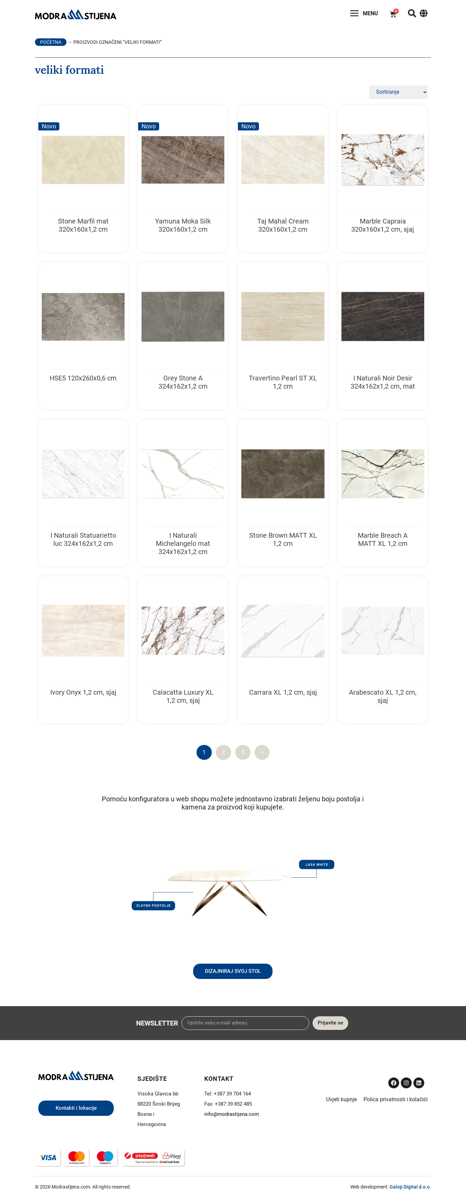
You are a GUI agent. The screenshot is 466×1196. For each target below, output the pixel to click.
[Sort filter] (398, 92)
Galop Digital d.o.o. (410, 1187)
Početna (50, 42)
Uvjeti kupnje (341, 1099)
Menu (370, 13)
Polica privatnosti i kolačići (396, 1099)
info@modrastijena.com (231, 1114)
